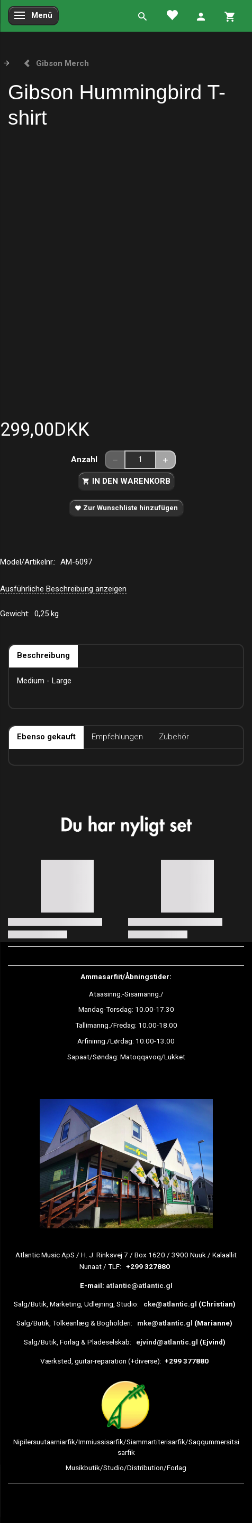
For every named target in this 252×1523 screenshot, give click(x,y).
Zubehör (174, 736)
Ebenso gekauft (46, 736)
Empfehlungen (117, 736)
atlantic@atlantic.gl (139, 1285)
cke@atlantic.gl (170, 1304)
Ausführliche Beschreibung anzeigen (63, 589)
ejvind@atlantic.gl (167, 1342)
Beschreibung (43, 655)
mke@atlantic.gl (165, 1323)
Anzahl (85, 459)
